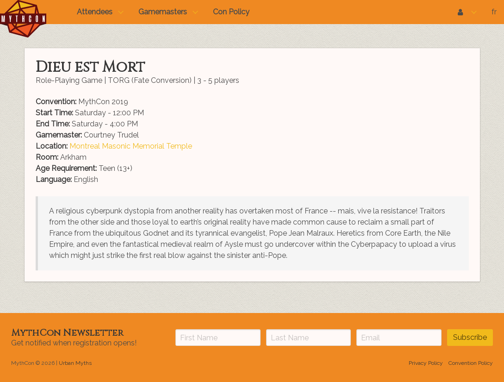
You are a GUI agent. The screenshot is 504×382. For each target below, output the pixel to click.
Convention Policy (470, 363)
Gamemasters (162, 11)
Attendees (94, 11)
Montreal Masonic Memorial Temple (130, 146)
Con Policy (231, 11)
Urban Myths (75, 363)
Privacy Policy (426, 363)
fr (494, 11)
